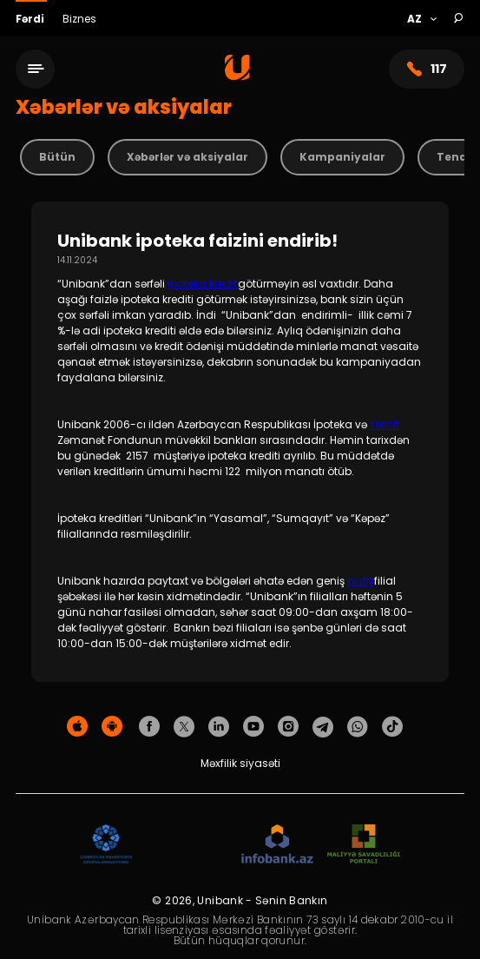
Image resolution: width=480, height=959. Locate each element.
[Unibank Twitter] (184, 727)
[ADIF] (106, 844)
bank (360, 580)
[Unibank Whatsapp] (357, 727)
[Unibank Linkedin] (218, 727)
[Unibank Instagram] (288, 727)
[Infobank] (277, 844)
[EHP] (186, 844)
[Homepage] (237, 76)
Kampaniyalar (342, 156)
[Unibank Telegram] (322, 727)
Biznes (79, 18)
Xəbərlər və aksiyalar (187, 156)
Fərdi (31, 18)
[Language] (421, 19)
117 (426, 69)
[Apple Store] (77, 727)
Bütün (57, 156)
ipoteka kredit (203, 283)
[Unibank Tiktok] (392, 727)
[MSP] (363, 844)
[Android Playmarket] (112, 727)
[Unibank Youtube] (253, 727)
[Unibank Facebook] (149, 727)
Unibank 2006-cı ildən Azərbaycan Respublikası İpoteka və (213, 424)
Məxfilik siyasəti (240, 763)
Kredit (384, 424)
